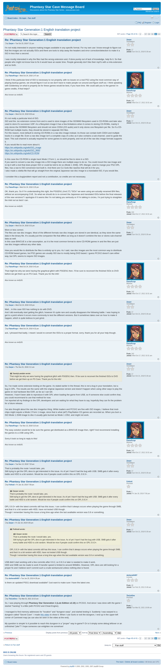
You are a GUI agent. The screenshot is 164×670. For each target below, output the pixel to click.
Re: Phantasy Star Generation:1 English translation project (43, 39)
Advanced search (152, 11)
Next (157, 633)
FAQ (139, 23)
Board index (13, 18)
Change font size (157, 17)
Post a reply (11, 34)
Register (148, 23)
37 (146, 34)
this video (45, 614)
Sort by (91, 633)
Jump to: (107, 645)
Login (157, 23)
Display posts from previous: (63, 633)
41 (159, 34)
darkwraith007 (14, 578)
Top (158, 68)
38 (149, 34)
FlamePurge (13, 76)
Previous (8, 633)
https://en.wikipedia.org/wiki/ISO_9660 (22, 150)
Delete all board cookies (134, 662)
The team (119, 662)
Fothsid (11, 485)
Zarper (11, 43)
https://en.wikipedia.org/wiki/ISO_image (23, 147)
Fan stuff (31, 18)
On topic (22, 18)
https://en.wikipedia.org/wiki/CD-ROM (22, 153)
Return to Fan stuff (12, 645)
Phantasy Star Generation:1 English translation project (41, 29)
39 (152, 34)
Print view (152, 17)
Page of (132, 34)
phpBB (72, 666)
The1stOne (13, 599)
